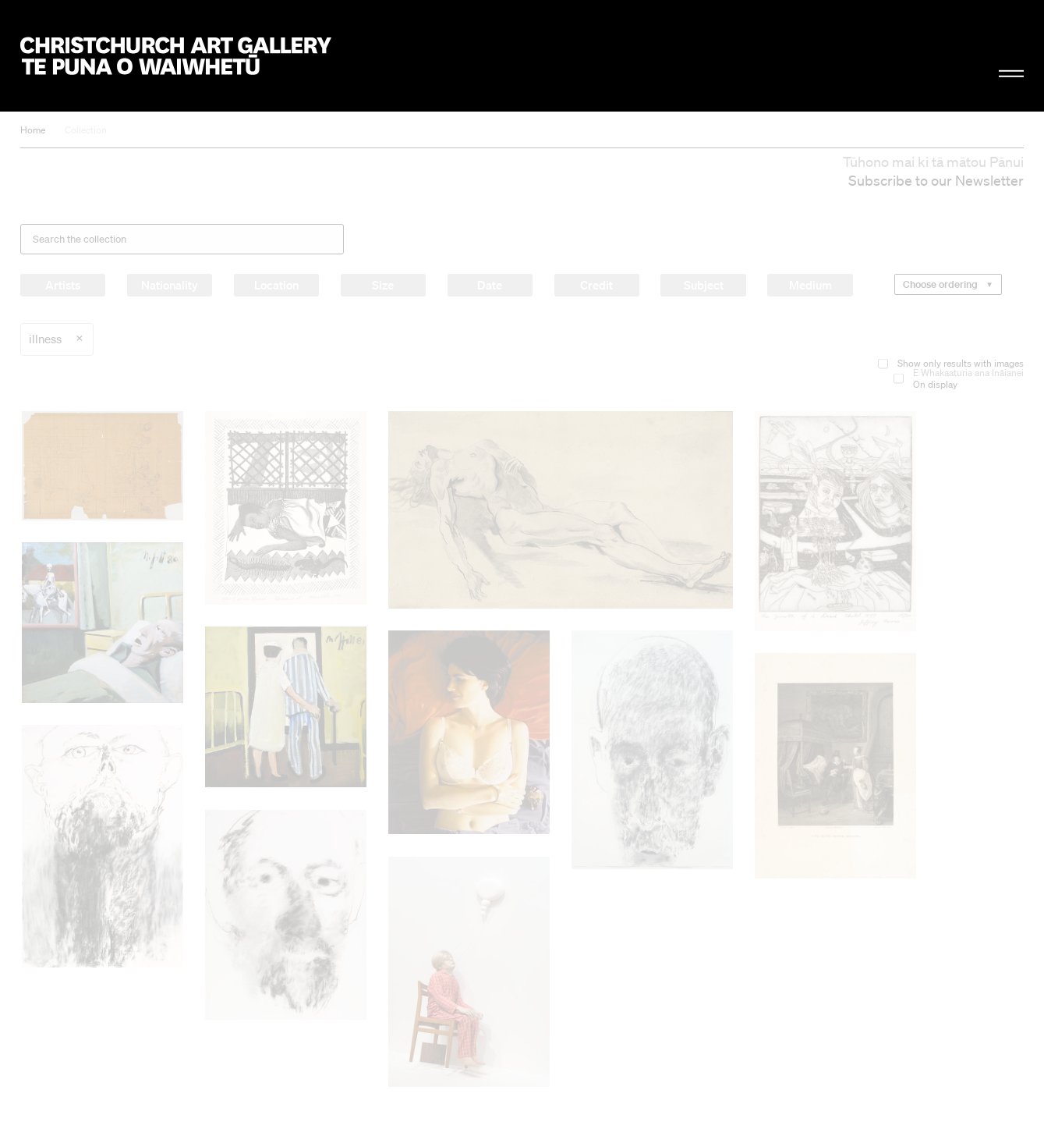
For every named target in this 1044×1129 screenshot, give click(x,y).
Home (32, 130)
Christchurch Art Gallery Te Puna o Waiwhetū (175, 56)
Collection (86, 130)
